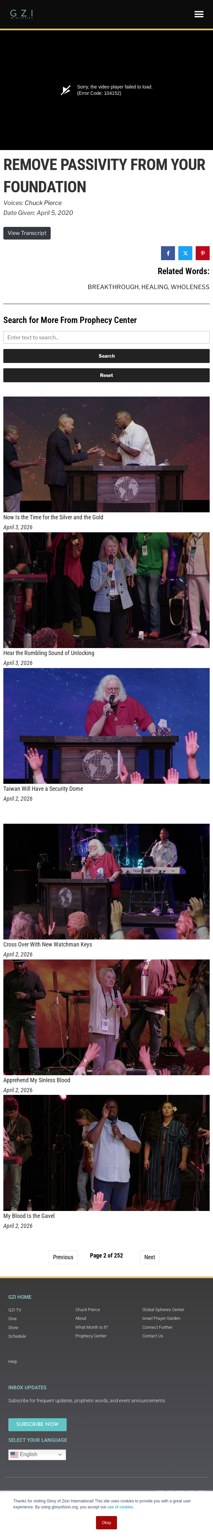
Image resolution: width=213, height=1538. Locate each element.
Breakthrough (113, 286)
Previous (63, 1257)
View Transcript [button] (27, 233)
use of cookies (120, 1507)
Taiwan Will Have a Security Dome (43, 788)
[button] (198, 14)
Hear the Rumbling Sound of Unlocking (48, 652)
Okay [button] (106, 1522)
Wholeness (190, 286)
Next (149, 1257)
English (23, 1455)
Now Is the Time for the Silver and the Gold (53, 517)
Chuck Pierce (43, 202)
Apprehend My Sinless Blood (36, 1080)
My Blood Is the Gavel (29, 1215)
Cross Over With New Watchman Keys (47, 944)
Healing (154, 286)
